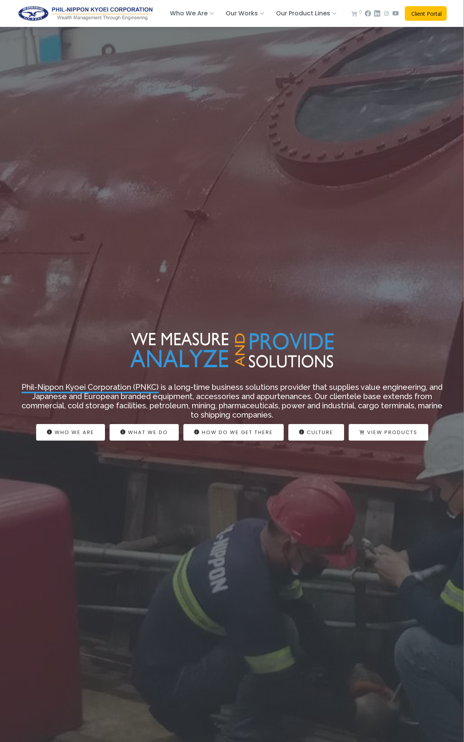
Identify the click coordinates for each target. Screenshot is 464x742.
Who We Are (70, 432)
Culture (316, 432)
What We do (144, 432)
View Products (388, 432)
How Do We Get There (233, 432)
